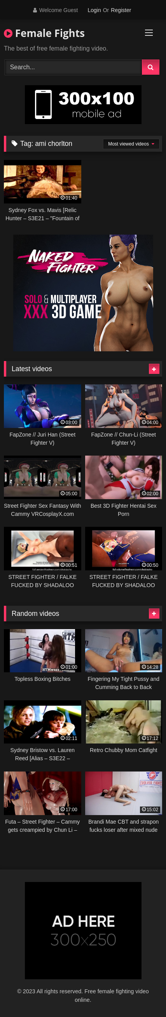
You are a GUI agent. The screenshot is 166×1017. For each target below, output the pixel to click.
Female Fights (44, 33)
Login (94, 10)
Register (121, 10)
